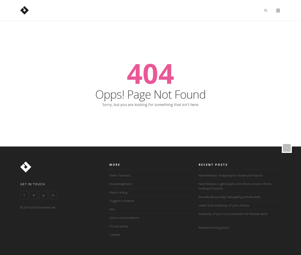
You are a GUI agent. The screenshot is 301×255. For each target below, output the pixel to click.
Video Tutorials (119, 175)
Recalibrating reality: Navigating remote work (229, 197)
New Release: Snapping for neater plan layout (231, 175)
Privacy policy (118, 226)
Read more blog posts (214, 227)
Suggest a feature (121, 201)
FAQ (112, 209)
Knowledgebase (120, 184)
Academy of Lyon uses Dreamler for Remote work (233, 214)
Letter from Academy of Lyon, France (224, 205)
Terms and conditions (124, 218)
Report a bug (118, 192)
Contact (114, 235)
